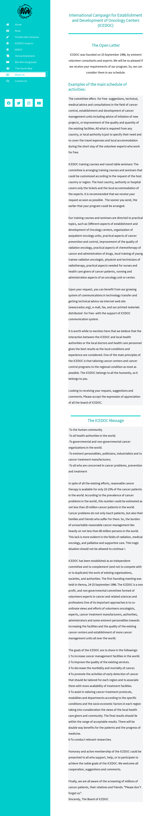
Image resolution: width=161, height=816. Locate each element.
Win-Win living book (21, 62)
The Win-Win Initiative (22, 37)
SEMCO (14, 49)
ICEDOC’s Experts (19, 43)
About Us (15, 74)
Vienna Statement (20, 55)
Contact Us (16, 80)
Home (14, 24)
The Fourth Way (19, 68)
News (13, 30)
